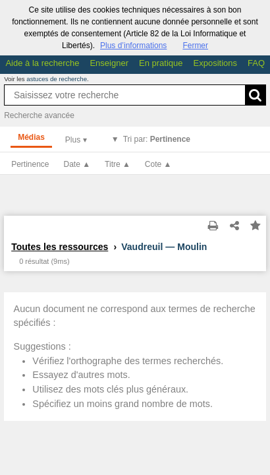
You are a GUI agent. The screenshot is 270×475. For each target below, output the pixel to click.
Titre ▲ (117, 164)
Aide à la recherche (42, 63)
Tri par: (156, 139)
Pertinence (30, 164)
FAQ (256, 63)
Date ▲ (77, 164)
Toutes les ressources (59, 246)
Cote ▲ (158, 164)
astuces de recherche (56, 78)
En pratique (161, 63)
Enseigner (109, 63)
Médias (31, 137)
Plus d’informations (133, 45)
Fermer (195, 45)
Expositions (215, 63)
